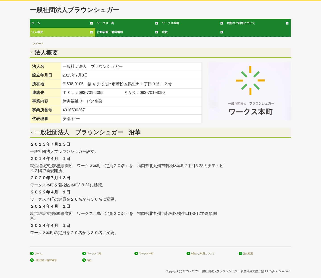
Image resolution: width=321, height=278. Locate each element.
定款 (165, 32)
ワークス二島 (105, 23)
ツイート (38, 43)
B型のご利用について (241, 23)
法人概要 (37, 32)
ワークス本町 (170, 23)
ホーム (35, 23)
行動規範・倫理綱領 (110, 32)
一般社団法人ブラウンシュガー (74, 9)
